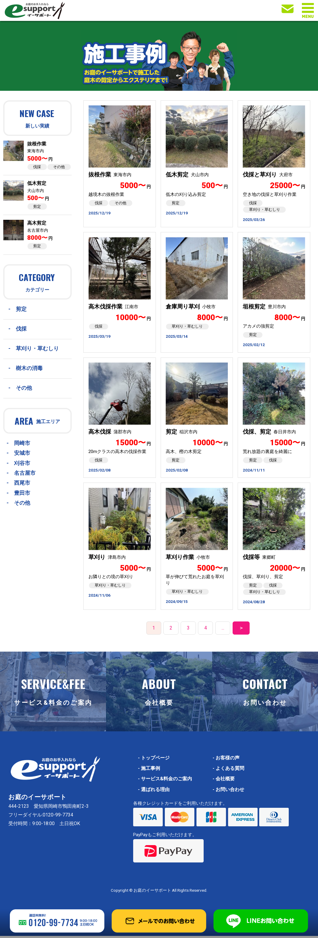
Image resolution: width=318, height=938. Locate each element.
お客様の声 (226, 760)
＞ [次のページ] (241, 630)
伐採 (37, 167)
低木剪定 (36, 183)
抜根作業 (36, 144)
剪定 (37, 206)
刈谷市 (22, 463)
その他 (59, 167)
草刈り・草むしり (37, 348)
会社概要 (224, 781)
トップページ (154, 760)
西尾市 (22, 483)
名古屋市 (25, 473)
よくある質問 (228, 770)
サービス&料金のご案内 (165, 781)
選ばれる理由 (154, 791)
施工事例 (149, 770)
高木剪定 (36, 223)
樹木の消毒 (29, 368)
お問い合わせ (228, 791)
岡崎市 (22, 443)
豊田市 (22, 493)
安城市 (22, 453)
